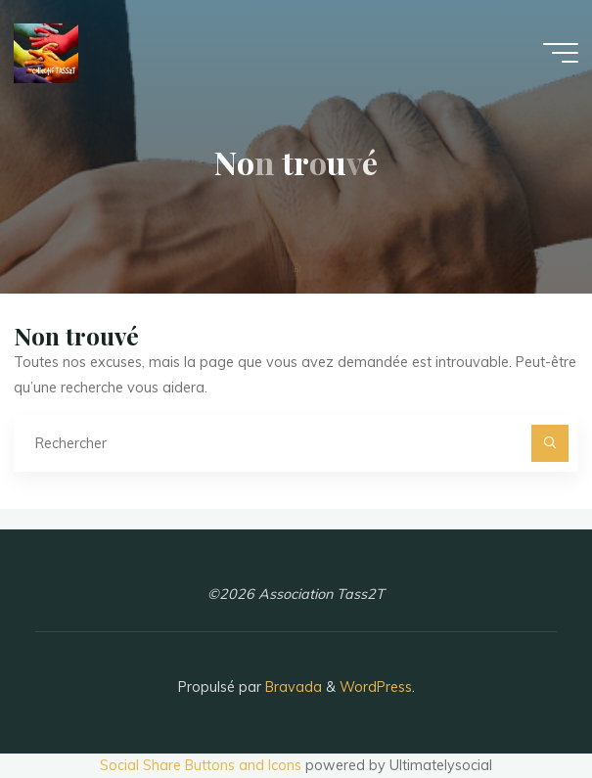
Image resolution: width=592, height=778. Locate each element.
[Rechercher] (549, 443)
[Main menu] (560, 53)
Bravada (291, 687)
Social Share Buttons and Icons (200, 765)
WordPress (376, 687)
